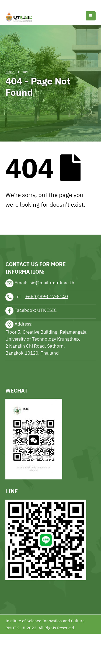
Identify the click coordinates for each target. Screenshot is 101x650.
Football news (38, 3)
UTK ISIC (47, 310)
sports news (17, 218)
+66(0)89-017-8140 (46, 296)
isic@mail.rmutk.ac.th (51, 283)
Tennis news (12, 3)
